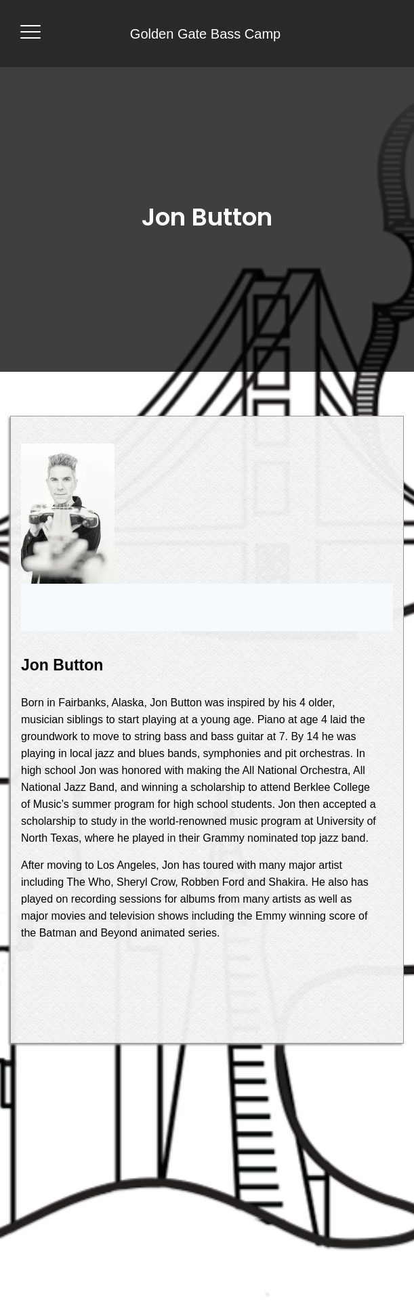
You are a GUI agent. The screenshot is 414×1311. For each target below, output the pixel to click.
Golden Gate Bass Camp (205, 33)
